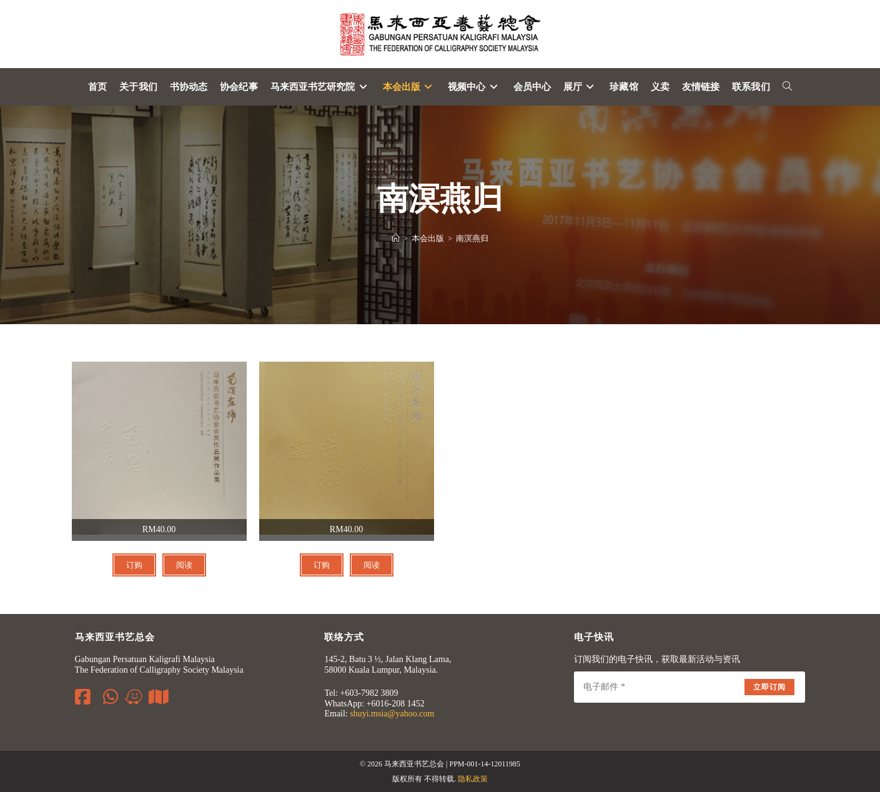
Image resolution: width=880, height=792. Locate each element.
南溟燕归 (472, 238)
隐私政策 (473, 779)
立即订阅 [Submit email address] (769, 687)
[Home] (396, 238)
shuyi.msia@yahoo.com (392, 713)
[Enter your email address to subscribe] (689, 687)
